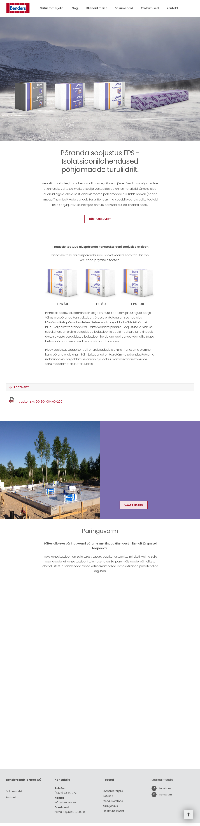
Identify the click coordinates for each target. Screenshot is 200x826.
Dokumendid (124, 8)
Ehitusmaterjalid (52, 8)
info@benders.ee (65, 806)
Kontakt (172, 8)
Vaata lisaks (134, 509)
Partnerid (11, 800)
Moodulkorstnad (113, 804)
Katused (108, 799)
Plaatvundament (113, 814)
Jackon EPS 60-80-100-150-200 (40, 406)
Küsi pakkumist (100, 224)
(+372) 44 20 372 (65, 796)
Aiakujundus (110, 809)
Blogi (74, 8)
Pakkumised (150, 8)
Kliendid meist (96, 8)
